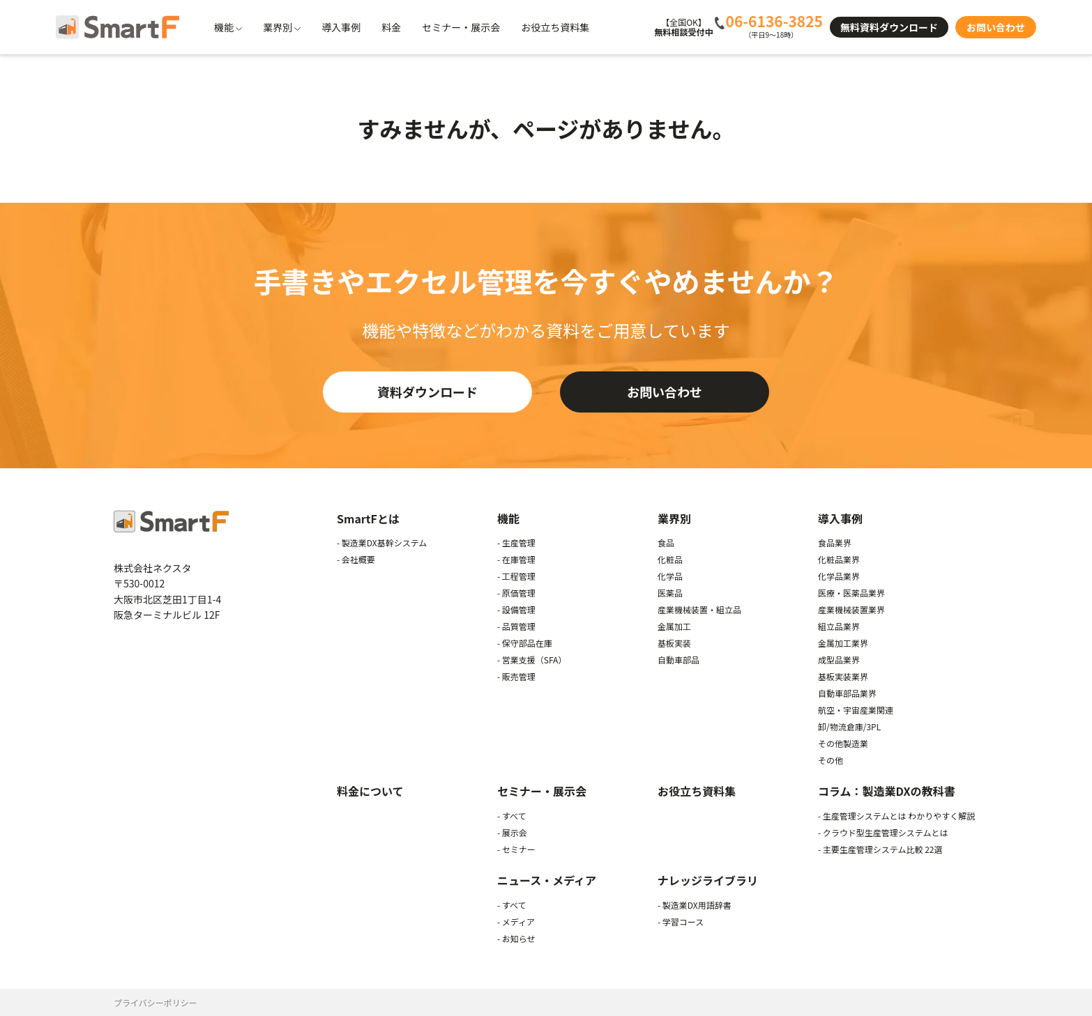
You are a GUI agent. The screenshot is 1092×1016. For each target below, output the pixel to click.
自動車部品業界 (847, 693)
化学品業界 (839, 576)
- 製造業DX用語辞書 (694, 905)
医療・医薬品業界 (851, 593)
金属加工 (674, 626)
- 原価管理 (516, 593)
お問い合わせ (995, 27)
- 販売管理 (516, 676)
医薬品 (670, 593)
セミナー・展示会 (461, 27)
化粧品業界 (839, 559)
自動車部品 (678, 659)
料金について (370, 791)
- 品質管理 (516, 626)
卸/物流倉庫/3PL (849, 726)
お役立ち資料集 (555, 27)
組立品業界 (839, 626)
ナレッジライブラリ (708, 880)
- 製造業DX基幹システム (382, 542)
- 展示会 (512, 832)
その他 (830, 760)
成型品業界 (839, 659)
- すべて (511, 816)
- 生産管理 (516, 542)
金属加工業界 (843, 643)
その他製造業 (843, 743)
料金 (391, 27)
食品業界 (834, 542)
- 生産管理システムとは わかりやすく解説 (896, 816)
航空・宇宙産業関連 (855, 710)
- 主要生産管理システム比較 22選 (880, 849)
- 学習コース (681, 922)
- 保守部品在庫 (524, 643)
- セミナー (516, 849)
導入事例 (341, 27)
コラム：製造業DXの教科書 (886, 791)
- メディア (516, 922)
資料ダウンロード (427, 392)
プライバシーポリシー (155, 1002)
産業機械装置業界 (851, 609)
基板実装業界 (843, 676)
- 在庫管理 (516, 559)
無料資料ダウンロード (889, 27)
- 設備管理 (516, 609)
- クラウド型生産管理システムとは (883, 832)
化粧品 (670, 559)
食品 (666, 542)
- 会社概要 (356, 559)
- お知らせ (516, 938)
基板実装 (674, 643)
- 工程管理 (516, 576)
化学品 (670, 576)
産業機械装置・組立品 (699, 609)
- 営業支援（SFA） (531, 659)
